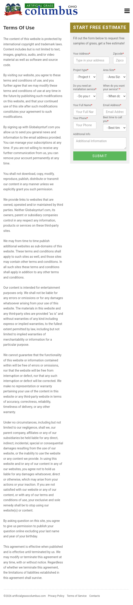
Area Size (109, 70)
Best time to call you (112, 119)
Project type (80, 70)
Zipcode (118, 53)
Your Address (81, 53)
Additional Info (81, 134)
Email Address (112, 105)
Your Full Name (82, 105)
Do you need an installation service (84, 87)
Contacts (94, 595)
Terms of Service (77, 595)
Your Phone (80, 118)
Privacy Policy (56, 595)
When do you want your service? (114, 87)
